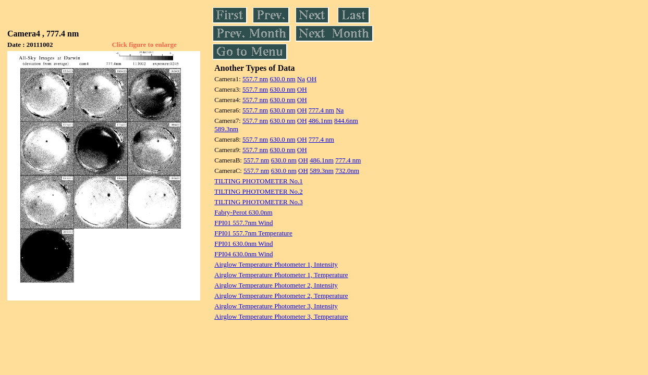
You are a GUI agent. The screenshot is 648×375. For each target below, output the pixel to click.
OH (311, 79)
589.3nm (226, 129)
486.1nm (321, 120)
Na (301, 79)
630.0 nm (282, 79)
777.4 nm (321, 110)
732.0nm (347, 170)
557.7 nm (255, 79)
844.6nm (346, 120)
